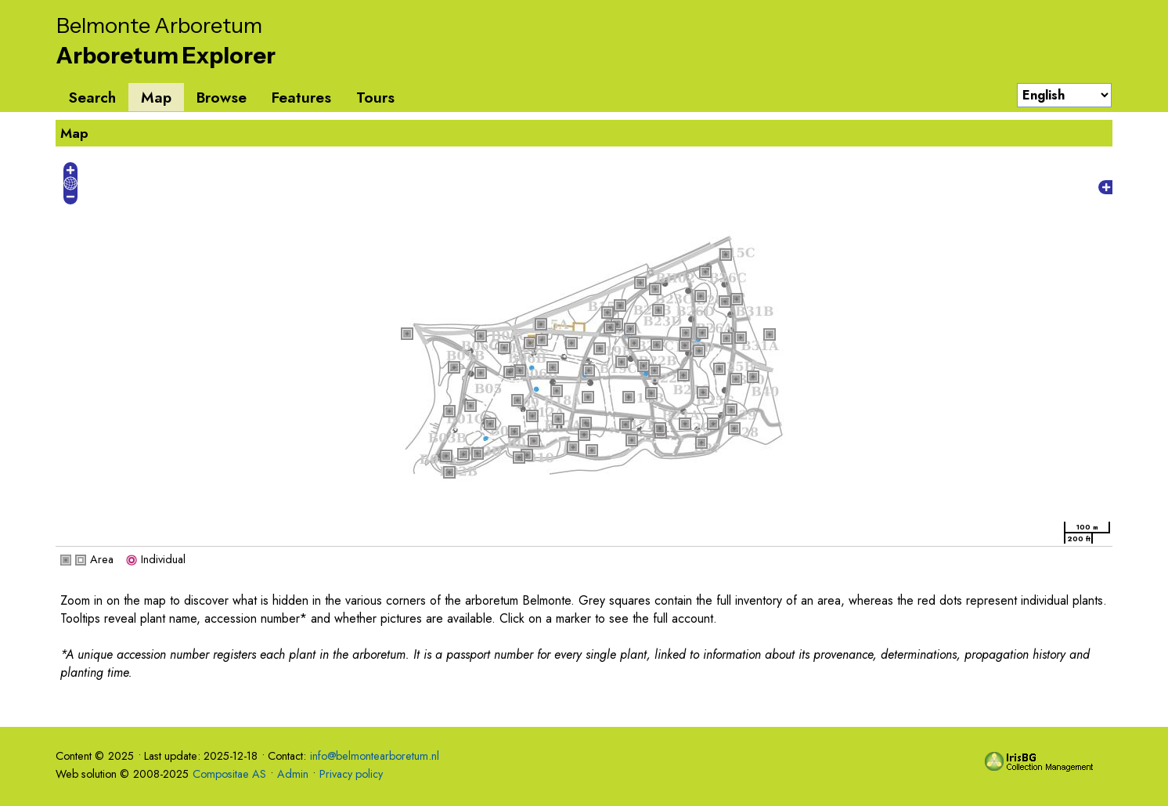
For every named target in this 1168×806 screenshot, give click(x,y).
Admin (292, 774)
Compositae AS (229, 774)
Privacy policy (351, 774)
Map (156, 97)
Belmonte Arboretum (159, 25)
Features (301, 97)
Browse (221, 97)
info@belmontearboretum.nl (374, 756)
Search (92, 97)
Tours (375, 97)
